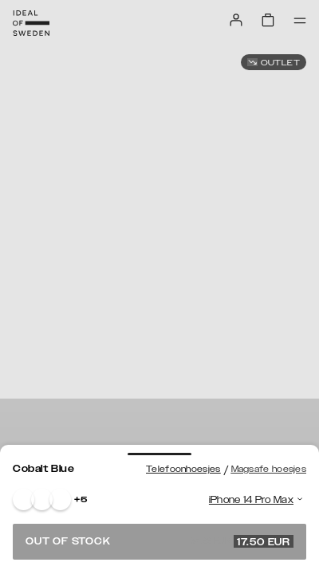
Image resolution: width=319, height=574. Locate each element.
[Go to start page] (31, 23)
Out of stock (159, 541)
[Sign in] (236, 20)
